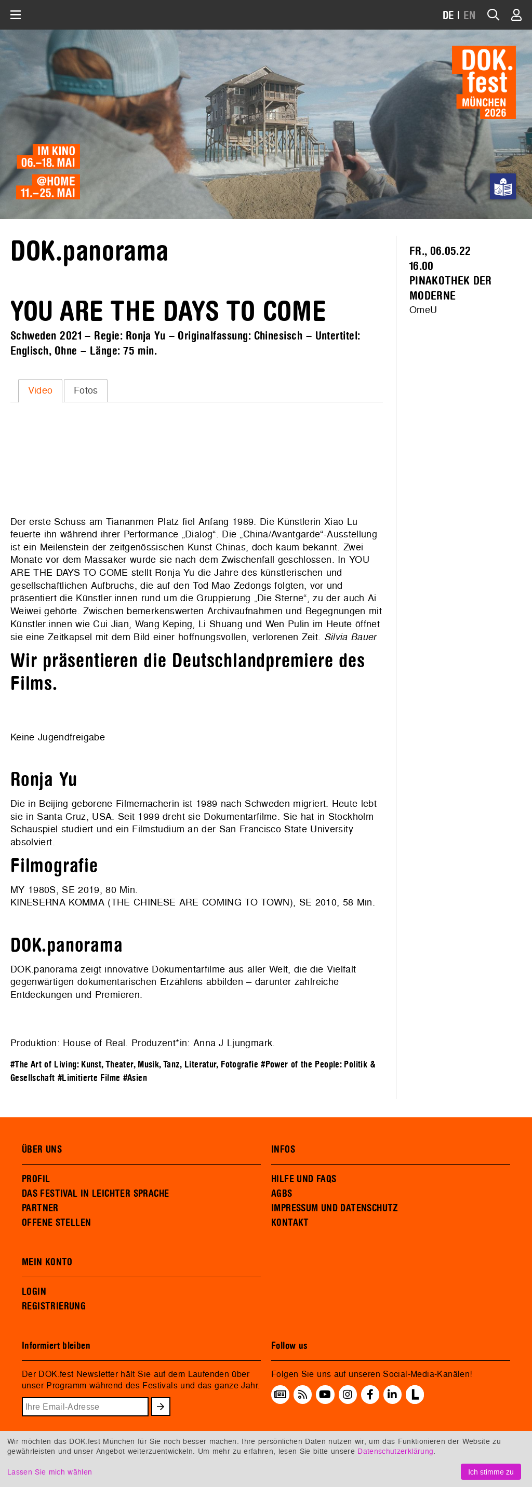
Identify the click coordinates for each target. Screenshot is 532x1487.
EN (469, 16)
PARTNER (40, 1208)
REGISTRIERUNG (54, 1306)
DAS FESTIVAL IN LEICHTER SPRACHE (95, 1193)
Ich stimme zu (491, 1472)
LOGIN (34, 1292)
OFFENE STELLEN (56, 1223)
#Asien (135, 1078)
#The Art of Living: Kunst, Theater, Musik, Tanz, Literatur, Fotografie (134, 1065)
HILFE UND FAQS (303, 1179)
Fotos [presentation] (86, 390)
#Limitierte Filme (89, 1078)
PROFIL (36, 1179)
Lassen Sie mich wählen (49, 1472)
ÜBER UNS (42, 1149)
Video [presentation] (40, 390)
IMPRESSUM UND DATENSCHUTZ (334, 1208)
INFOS (283, 1149)
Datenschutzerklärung (395, 1451)
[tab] (40, 390)
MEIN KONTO (47, 1262)
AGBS (281, 1193)
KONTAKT (290, 1223)
